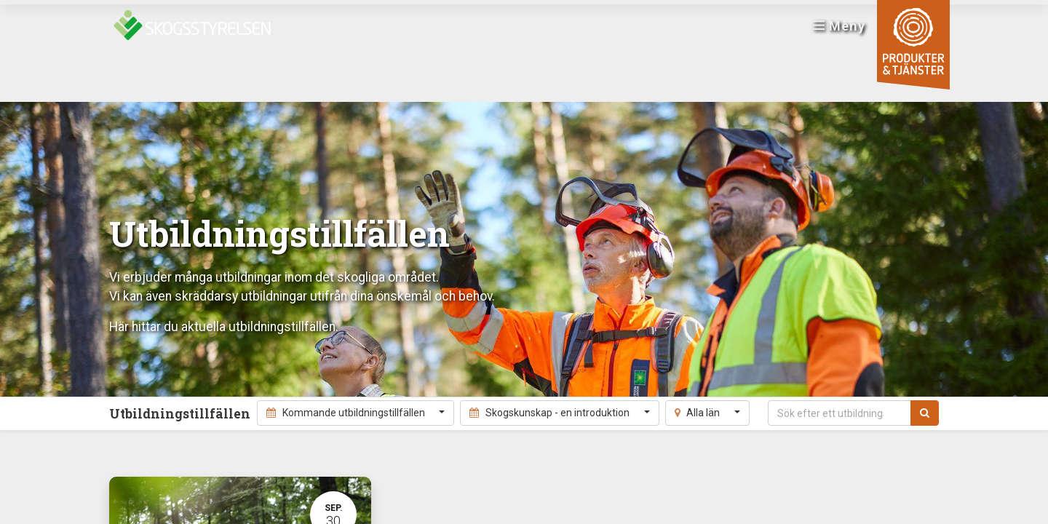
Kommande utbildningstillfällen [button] (346, 412)
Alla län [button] (699, 412)
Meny (833, 29)
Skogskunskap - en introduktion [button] (550, 412)
